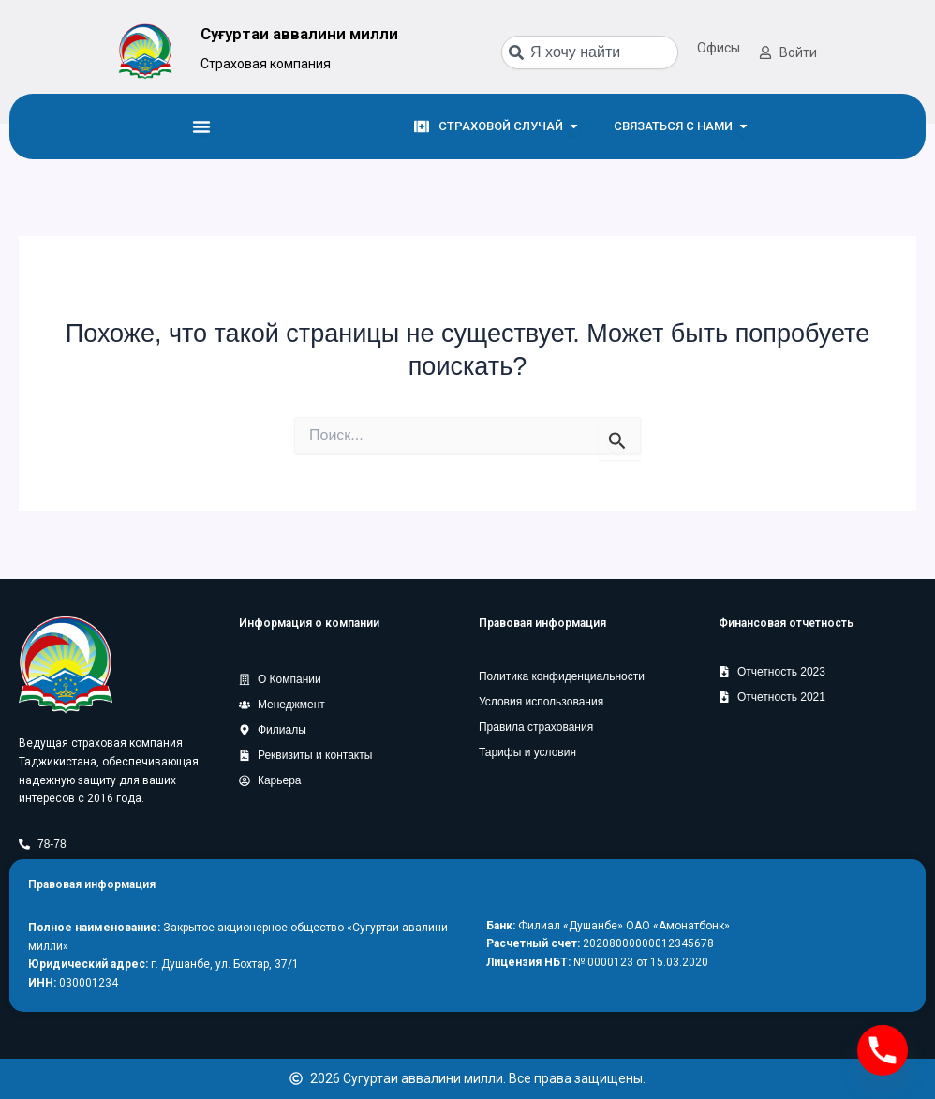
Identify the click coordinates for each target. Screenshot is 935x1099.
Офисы (718, 47)
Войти (798, 52)
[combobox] (589, 52)
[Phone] (882, 1050)
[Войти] (765, 52)
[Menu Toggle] (201, 126)
